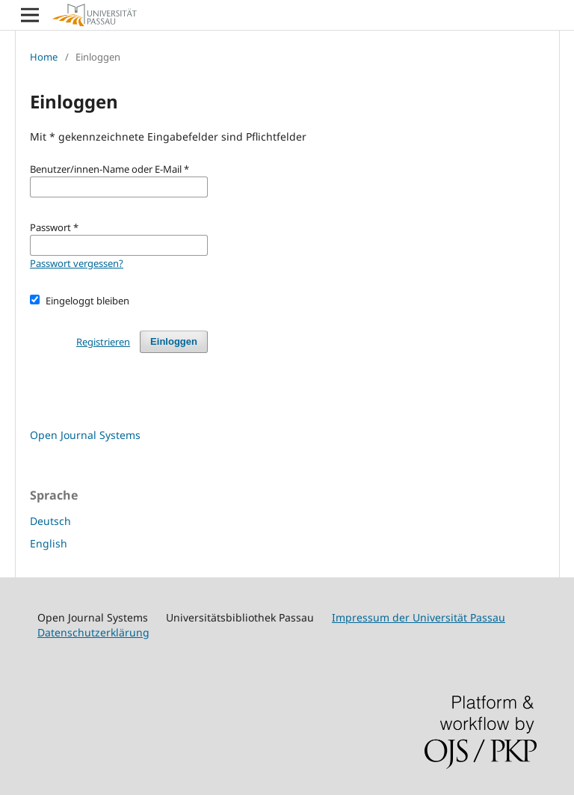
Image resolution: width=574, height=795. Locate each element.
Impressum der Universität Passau (418, 617)
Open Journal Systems (85, 435)
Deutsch (50, 521)
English (48, 543)
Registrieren (103, 342)
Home (44, 57)
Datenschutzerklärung (93, 632)
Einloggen (173, 341)
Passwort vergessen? (76, 263)
